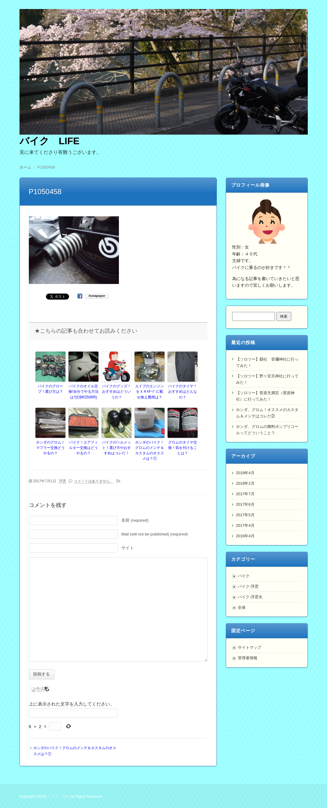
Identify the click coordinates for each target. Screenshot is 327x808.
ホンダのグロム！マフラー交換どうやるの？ (50, 447)
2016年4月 (245, 536)
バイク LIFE (50, 141)
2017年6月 (245, 504)
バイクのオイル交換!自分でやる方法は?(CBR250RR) (83, 391)
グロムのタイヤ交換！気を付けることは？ (182, 447)
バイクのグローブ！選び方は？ (50, 389)
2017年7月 (245, 494)
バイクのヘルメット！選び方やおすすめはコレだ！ (116, 447)
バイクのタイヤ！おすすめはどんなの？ (182, 391)
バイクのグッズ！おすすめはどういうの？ (116, 391)
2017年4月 (245, 525)
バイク (244, 576)
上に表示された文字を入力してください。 (71, 703)
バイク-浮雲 (248, 586)
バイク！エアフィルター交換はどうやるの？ (83, 447)
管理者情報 (247, 658)
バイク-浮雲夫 (250, 597)
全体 (242, 607)
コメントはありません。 (94, 481)
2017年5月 (245, 515)
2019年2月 (245, 483)
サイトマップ (249, 647)
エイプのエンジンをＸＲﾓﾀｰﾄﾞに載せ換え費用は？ (149, 391)
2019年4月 (245, 473)
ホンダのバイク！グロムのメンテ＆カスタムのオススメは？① (149, 450)
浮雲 (62, 481)
